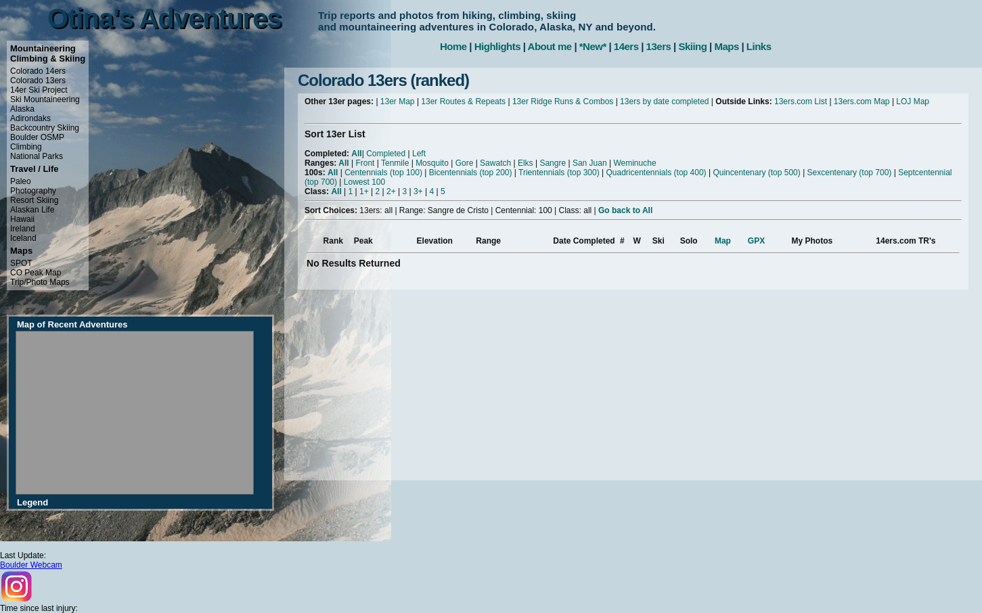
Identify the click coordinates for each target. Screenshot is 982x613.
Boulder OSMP (37, 137)
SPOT (21, 263)
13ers (658, 46)
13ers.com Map (862, 101)
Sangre (552, 163)
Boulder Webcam (31, 565)
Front (364, 163)
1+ (364, 191)
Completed (385, 153)
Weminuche (634, 163)
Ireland (22, 228)
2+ (391, 191)
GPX (756, 241)
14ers (626, 46)
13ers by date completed (664, 101)
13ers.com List (800, 101)
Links (759, 46)
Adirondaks (30, 118)
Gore (464, 163)
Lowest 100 (364, 182)
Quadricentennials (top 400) (656, 172)
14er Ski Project (39, 90)
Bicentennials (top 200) (470, 172)
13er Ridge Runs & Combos (562, 101)
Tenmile (395, 163)
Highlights (497, 46)
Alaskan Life (32, 209)
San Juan (590, 163)
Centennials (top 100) (383, 172)
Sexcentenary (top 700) (849, 172)
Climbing (26, 147)
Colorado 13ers (38, 80)
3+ (418, 191)
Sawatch (495, 163)
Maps (726, 46)
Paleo (20, 181)
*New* (592, 46)
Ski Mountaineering (45, 99)
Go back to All (625, 210)
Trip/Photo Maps (40, 282)
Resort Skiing (34, 200)
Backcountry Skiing (44, 128)
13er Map (397, 101)
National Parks (36, 156)
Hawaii (22, 219)
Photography (33, 191)
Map (723, 241)
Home (453, 46)
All (356, 153)
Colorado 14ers (38, 71)
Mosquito (432, 163)
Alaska (22, 109)
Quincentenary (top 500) (756, 172)
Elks (525, 163)
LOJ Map (912, 101)
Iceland (23, 238)
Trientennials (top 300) (559, 172)
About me (550, 46)
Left (419, 153)
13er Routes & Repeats (463, 101)
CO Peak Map (35, 272)
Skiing (692, 46)
